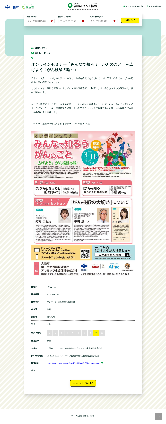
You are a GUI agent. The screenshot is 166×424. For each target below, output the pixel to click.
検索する (130, 20)
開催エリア (64, 17)
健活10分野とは (154, 6)
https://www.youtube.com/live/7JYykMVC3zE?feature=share (75, 363)
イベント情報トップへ (133, 6)
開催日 (31, 17)
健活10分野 (96, 17)
